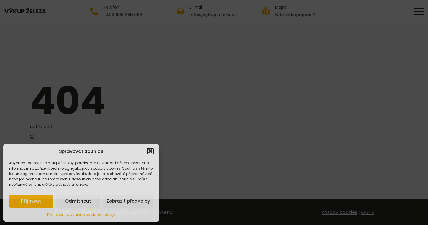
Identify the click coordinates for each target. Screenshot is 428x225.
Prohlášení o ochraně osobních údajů (81, 214)
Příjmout (31, 201)
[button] (150, 151)
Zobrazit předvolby (128, 201)
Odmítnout (78, 201)
